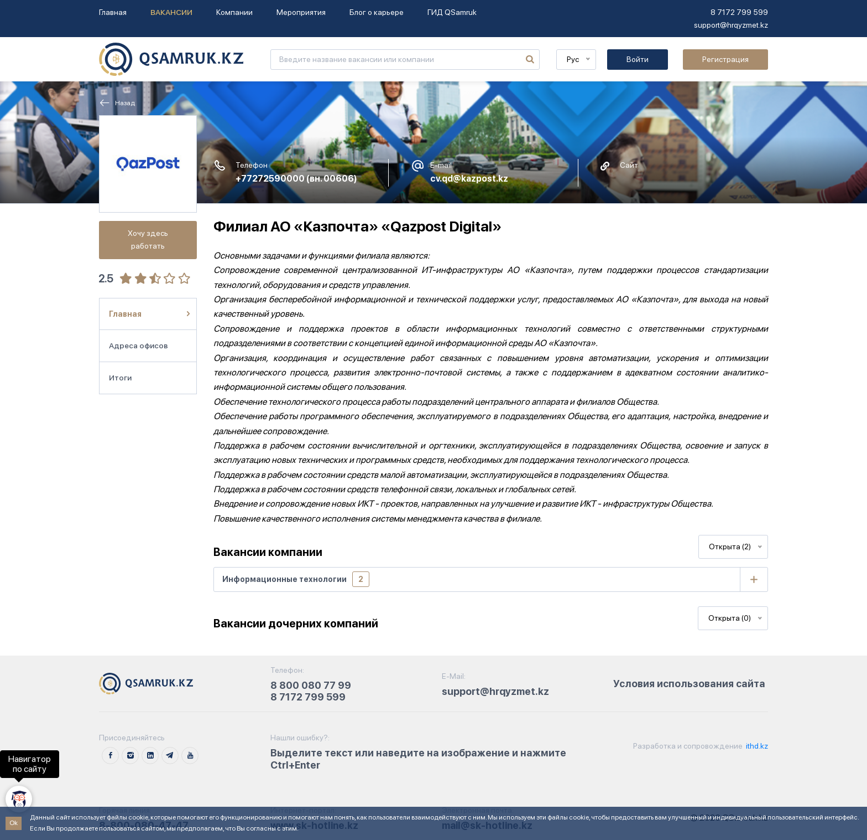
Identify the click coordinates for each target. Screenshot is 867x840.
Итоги (120, 377)
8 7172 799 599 (739, 12)
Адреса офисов (138, 345)
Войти (637, 59)
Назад (117, 103)
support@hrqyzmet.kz (731, 24)
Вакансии (171, 12)
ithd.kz (756, 745)
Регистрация (725, 59)
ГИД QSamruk (452, 12)
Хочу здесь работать (148, 239)
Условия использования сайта (689, 683)
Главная (113, 12)
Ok (13, 823)
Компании (234, 12)
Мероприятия (301, 12)
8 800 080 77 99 (310, 685)
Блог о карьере (376, 12)
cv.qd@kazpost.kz (469, 178)
